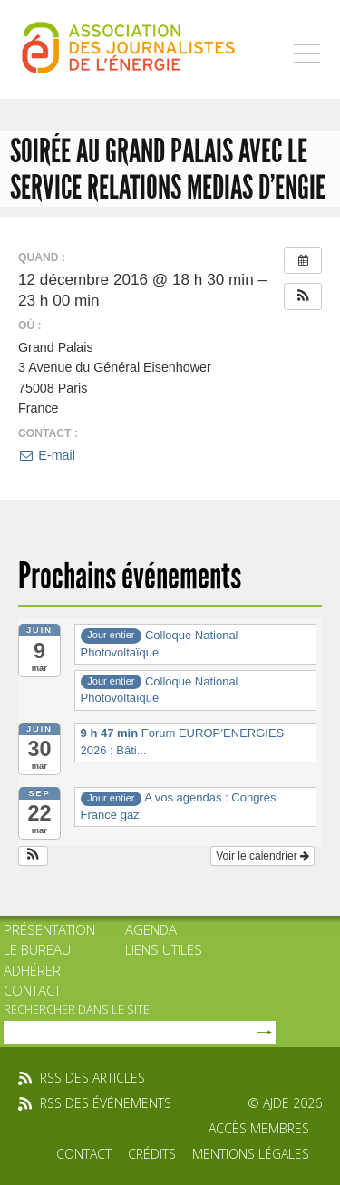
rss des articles (92, 1077)
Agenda (151, 929)
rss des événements (105, 1103)
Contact (32, 990)
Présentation (49, 929)
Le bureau (37, 949)
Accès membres (259, 1128)
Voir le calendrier (262, 856)
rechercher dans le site (77, 1009)
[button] (303, 296)
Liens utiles (163, 949)
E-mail (46, 455)
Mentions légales (250, 1153)
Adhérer (32, 970)
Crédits (152, 1153)
